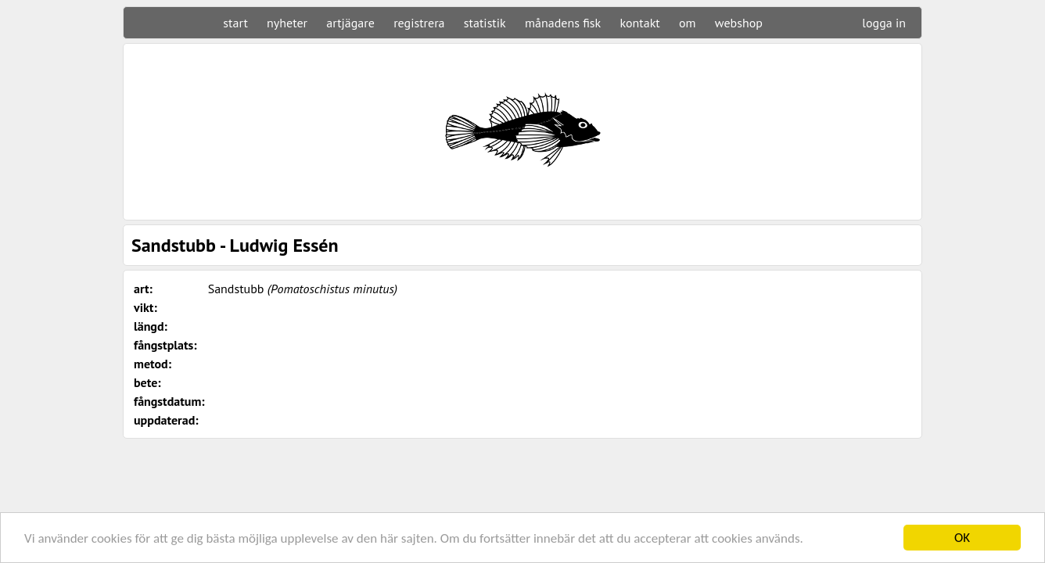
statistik (485, 22)
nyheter (287, 22)
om (687, 22)
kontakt (639, 22)
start (235, 22)
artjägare (350, 22)
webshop (739, 22)
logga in (884, 22)
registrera (418, 22)
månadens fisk (563, 22)
